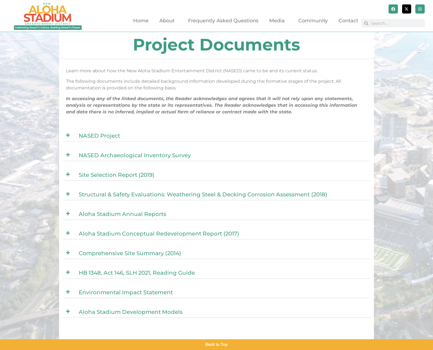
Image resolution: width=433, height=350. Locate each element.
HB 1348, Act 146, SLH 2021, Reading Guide (137, 272)
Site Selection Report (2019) (116, 175)
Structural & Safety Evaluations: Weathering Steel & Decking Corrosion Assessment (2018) (203, 194)
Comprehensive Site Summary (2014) (130, 253)
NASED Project (99, 135)
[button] (216, 135)
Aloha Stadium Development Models (131, 312)
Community (313, 21)
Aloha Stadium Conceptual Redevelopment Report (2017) (159, 233)
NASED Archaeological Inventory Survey (135, 155)
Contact (348, 21)
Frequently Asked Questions (223, 21)
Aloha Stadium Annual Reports (122, 214)
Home (141, 21)
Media (278, 21)
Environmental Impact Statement (126, 292)
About (168, 21)
